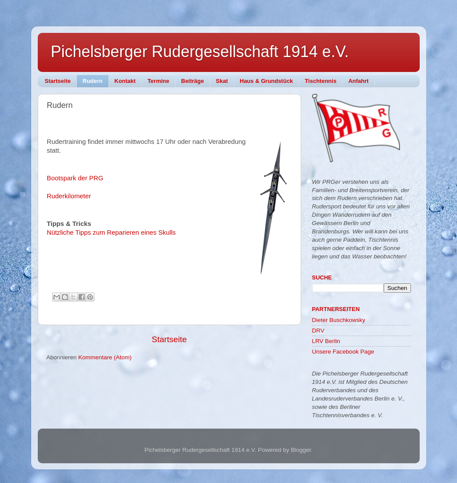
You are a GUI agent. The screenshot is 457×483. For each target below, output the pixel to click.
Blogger (301, 450)
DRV (318, 330)
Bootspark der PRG (75, 178)
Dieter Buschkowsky (339, 320)
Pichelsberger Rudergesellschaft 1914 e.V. (200, 52)
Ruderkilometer (69, 196)
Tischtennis (320, 81)
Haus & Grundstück (266, 81)
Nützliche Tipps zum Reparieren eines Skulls (111, 232)
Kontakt (125, 81)
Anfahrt (358, 81)
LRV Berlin (326, 341)
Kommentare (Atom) (105, 357)
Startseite (58, 81)
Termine (158, 81)
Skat (222, 81)
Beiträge (192, 81)
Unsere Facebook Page (343, 351)
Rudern (93, 81)
